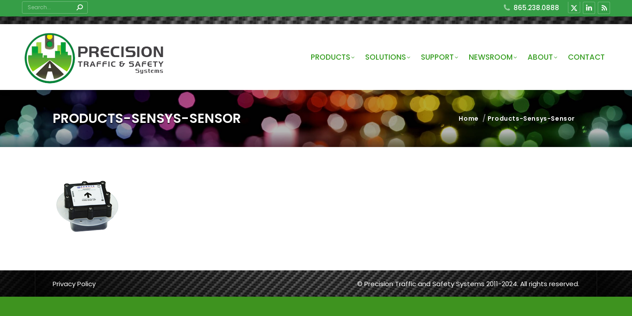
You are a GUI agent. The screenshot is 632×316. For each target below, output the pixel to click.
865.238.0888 (531, 7)
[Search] (55, 7)
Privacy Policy (74, 283)
